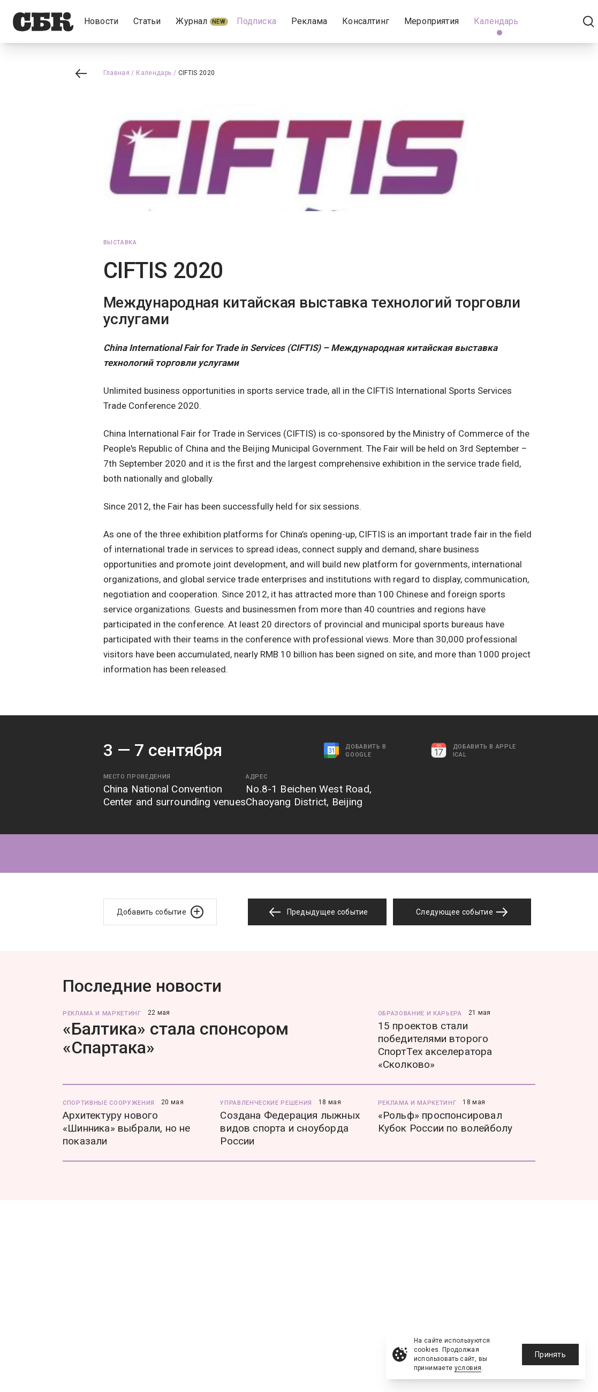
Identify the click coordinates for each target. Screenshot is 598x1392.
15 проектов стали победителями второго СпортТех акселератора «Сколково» (435, 1045)
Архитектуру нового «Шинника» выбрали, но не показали (127, 1128)
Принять (550, 1354)
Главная (116, 73)
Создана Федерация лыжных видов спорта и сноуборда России (290, 1128)
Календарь (153, 73)
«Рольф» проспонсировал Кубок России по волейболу (445, 1121)
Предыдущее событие (317, 912)
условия (468, 1368)
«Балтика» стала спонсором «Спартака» (176, 1038)
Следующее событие (462, 912)
